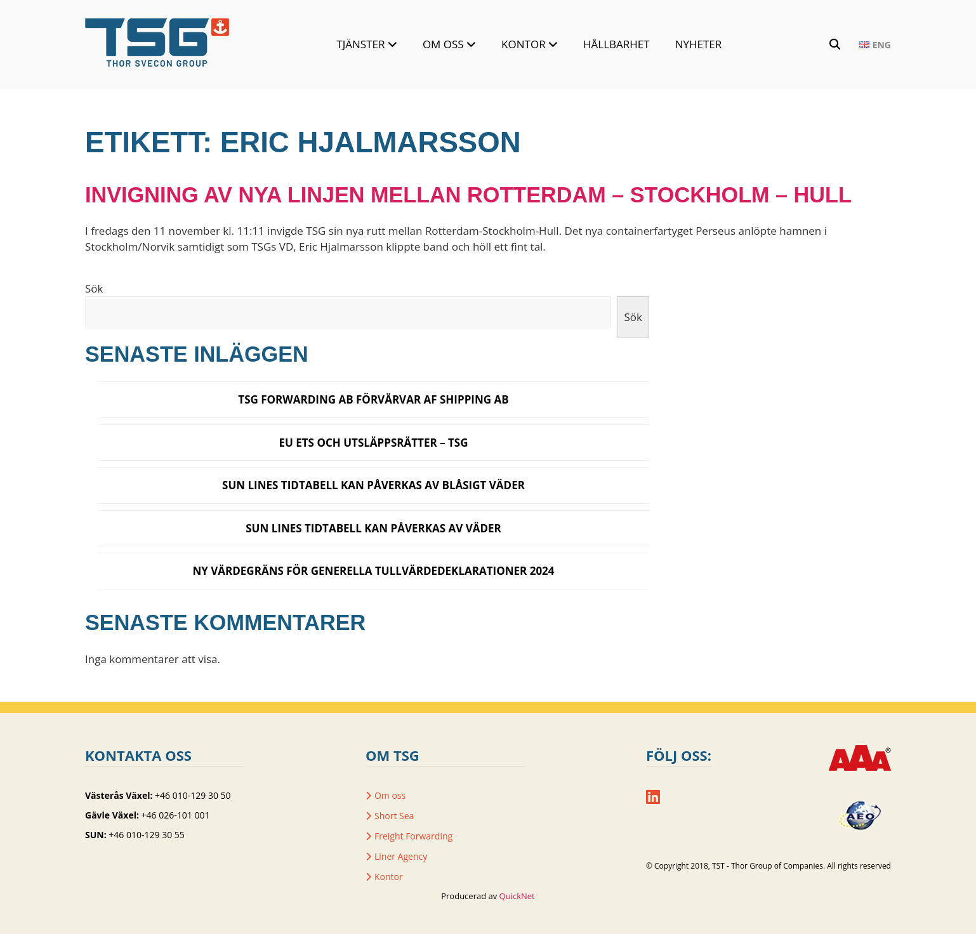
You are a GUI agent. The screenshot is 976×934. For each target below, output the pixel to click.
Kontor (523, 44)
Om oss (443, 44)
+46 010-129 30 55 (146, 835)
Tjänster (360, 44)
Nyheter (698, 44)
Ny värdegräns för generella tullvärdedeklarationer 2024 (373, 570)
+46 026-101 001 (176, 815)
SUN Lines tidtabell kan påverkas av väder (373, 528)
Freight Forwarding (413, 836)
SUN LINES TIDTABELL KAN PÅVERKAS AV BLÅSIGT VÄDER (373, 485)
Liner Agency (400, 856)
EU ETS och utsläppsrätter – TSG (373, 442)
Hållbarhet (616, 44)
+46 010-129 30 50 (192, 795)
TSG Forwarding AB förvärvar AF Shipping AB (373, 399)
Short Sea (394, 816)
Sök (94, 288)
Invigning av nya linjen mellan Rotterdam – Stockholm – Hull (468, 195)
